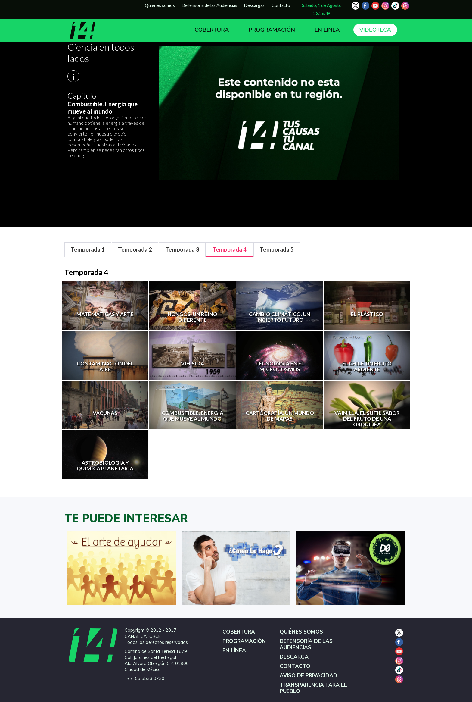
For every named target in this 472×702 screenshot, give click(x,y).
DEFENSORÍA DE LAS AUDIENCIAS (306, 644)
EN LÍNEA (327, 30)
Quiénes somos (160, 5)
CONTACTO (295, 666)
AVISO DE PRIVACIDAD (308, 675)
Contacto (281, 5)
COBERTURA (211, 30)
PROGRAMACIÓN (271, 30)
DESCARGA (294, 656)
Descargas (254, 5)
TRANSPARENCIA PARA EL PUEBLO (313, 688)
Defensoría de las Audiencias (209, 5)
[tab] (87, 249)
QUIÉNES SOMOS (301, 631)
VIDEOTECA (375, 30)
